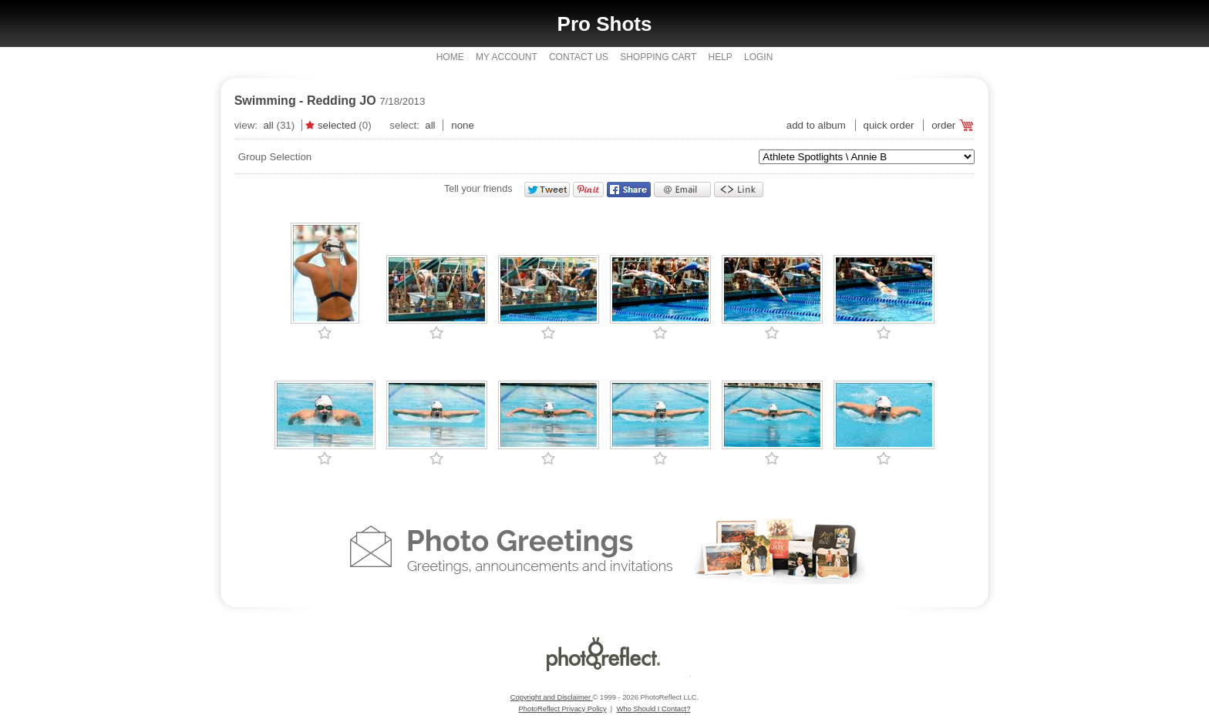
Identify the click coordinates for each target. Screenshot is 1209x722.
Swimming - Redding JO (305, 100)
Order (943, 125)
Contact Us (578, 57)
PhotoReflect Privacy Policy (563, 709)
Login (758, 57)
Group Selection (275, 157)
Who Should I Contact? (653, 709)
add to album (816, 125)
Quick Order (889, 125)
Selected (337, 125)
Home (450, 57)
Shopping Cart (658, 57)
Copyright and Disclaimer (551, 697)
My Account (506, 57)
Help (720, 57)
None (462, 125)
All (268, 125)
